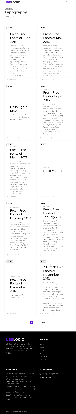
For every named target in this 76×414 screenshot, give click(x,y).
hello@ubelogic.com (49, 374)
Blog (10, 28)
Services (43, 350)
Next (43, 322)
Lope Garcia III (11, 79)
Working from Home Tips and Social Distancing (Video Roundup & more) (20, 388)
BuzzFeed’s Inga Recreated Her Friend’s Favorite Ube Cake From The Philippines (20, 397)
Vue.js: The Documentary (16, 392)
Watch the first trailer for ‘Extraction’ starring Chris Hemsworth (20, 375)
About (42, 347)
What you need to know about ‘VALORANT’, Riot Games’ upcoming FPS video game (20, 381)
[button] (70, 2)
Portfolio (43, 356)
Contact (43, 359)
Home (42, 344)
